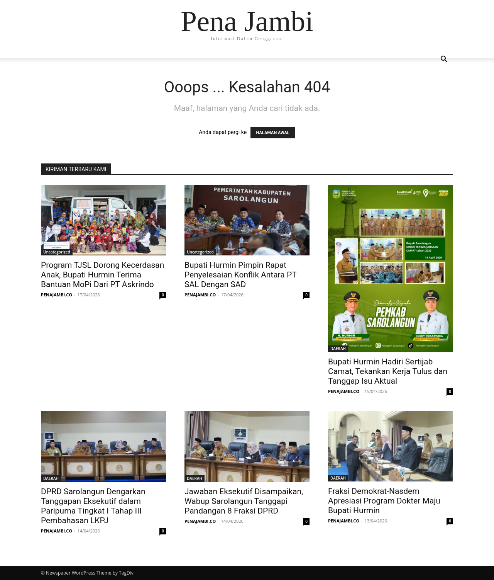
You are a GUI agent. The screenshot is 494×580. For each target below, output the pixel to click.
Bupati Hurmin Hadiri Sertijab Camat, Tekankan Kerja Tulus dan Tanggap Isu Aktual (387, 371)
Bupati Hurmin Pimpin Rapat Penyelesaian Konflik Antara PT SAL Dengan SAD (240, 274)
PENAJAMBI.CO (56, 295)
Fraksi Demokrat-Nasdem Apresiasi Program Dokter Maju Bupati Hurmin (384, 500)
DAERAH (338, 348)
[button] (444, 60)
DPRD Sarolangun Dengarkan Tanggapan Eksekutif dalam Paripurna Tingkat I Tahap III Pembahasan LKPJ (93, 506)
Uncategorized (56, 252)
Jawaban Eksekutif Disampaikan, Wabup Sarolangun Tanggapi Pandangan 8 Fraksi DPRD (243, 501)
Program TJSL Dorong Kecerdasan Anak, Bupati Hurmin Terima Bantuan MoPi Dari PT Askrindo (102, 274)
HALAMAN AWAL (272, 132)
